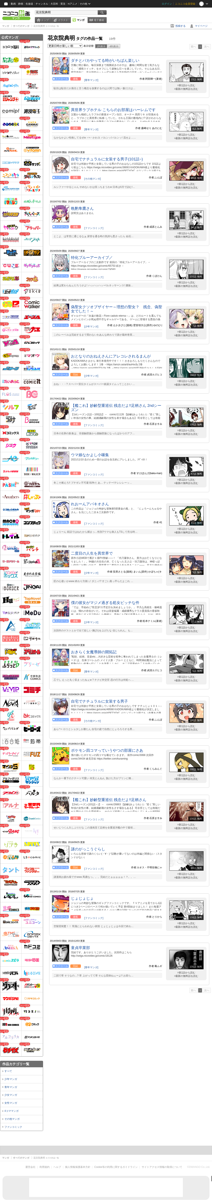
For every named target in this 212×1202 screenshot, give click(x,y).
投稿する (180, 25)
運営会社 (30, 1167)
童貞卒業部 (80, 948)
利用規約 (44, 1167)
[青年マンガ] (91, 80)
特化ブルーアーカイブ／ (92, 257)
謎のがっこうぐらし (88, 849)
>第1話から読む (186, 85)
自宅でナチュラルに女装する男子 (99, 701)
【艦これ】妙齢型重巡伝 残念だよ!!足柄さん (108, 800)
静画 (20, 3)
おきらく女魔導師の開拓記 (94, 652)
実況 (62, 3)
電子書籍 (99, 20)
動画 (13, 3)
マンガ (80, 20)
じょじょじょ (82, 898)
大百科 (54, 3)
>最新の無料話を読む (186, 88)
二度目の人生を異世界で (92, 553)
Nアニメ (72, 3)
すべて (8, 1071)
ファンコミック (13, 1126)
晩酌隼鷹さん (82, 208)
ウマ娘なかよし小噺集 (90, 455)
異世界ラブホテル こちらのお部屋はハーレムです (113, 110)
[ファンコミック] (93, 228)
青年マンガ (10, 1087)
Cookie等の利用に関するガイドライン (116, 1167)
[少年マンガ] (91, 326)
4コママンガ (11, 1110)
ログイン (167, 3)
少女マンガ (10, 1094)
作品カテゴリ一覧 (15, 1064)
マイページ (201, 25)
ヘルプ (57, 1167)
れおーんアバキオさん (90, 504)
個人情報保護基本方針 (77, 1167)
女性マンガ (10, 1102)
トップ (45, 20)
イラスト (63, 20)
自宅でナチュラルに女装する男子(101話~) (107, 159)
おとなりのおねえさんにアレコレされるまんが (111, 356)
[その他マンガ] (92, 178)
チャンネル (41, 3)
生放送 (29, 3)
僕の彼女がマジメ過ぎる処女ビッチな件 (105, 603)
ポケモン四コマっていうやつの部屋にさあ (107, 750)
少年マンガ (10, 1079)
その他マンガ (12, 1118)
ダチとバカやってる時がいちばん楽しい (105, 60)
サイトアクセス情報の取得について (162, 1167)
